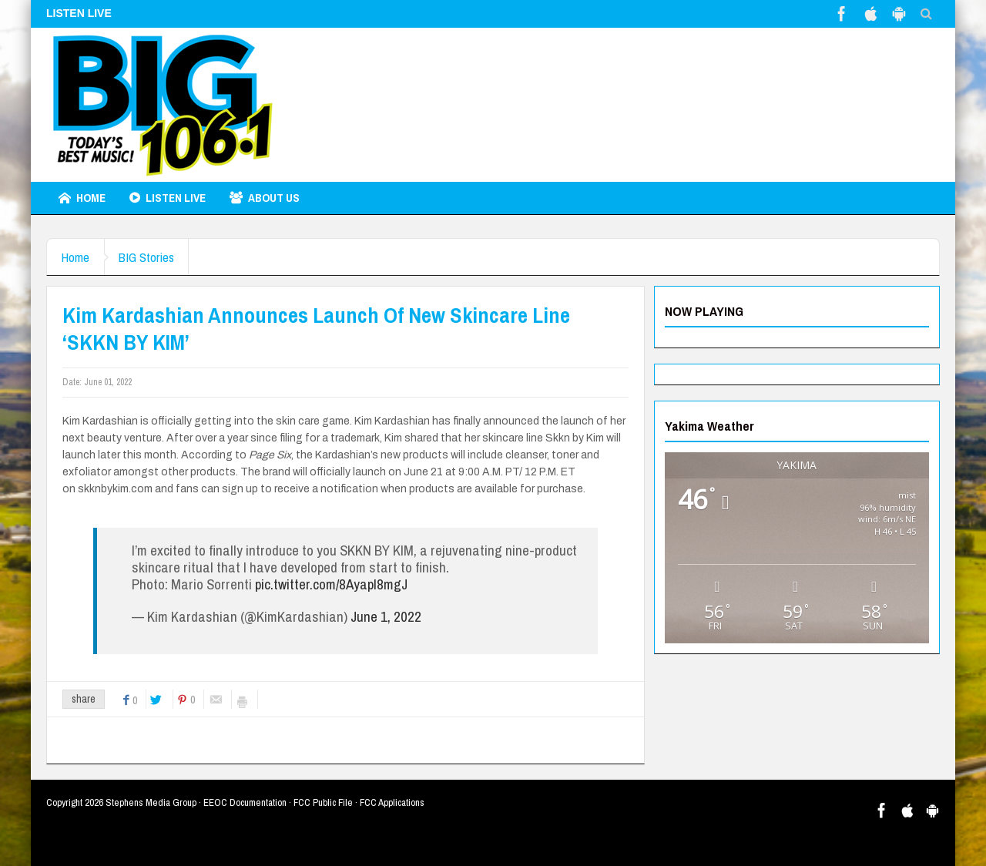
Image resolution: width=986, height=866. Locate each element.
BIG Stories (150, 257)
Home (82, 198)
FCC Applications (392, 802)
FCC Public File (323, 802)
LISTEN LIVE (167, 198)
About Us (265, 198)
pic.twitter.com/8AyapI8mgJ (331, 584)
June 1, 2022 (385, 616)
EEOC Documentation (245, 802)
